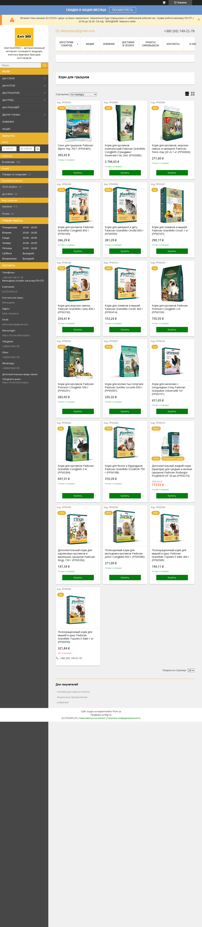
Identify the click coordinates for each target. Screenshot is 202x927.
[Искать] (44, 65)
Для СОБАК (8, 78)
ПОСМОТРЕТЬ (122, 9)
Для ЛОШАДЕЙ (10, 107)
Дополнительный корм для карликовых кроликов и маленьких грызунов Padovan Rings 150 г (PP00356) (76, 555)
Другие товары (11, 114)
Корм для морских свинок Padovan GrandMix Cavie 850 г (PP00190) (76, 309)
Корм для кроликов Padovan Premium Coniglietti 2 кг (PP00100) (170, 309)
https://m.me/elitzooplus (16, 335)
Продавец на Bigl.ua (101, 715)
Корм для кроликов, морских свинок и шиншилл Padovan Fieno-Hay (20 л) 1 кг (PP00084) (171, 149)
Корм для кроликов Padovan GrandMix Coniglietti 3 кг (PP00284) (76, 469)
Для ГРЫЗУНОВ (11, 92)
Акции (90, 43)
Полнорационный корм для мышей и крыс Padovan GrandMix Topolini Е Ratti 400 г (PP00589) (170, 555)
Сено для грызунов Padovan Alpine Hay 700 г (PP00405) (75, 147)
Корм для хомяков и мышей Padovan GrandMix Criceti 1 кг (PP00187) (170, 230)
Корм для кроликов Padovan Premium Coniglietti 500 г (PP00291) (76, 387)
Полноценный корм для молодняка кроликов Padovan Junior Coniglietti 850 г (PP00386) (125, 554)
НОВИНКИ (8, 121)
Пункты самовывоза (150, 44)
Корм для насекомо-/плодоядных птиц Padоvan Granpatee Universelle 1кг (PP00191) (168, 389)
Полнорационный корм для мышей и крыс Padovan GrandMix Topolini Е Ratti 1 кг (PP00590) (76, 637)
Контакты (173, 43)
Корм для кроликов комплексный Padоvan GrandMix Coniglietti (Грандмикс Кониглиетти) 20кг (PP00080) (125, 150)
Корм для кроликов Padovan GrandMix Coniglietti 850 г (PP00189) (76, 230)
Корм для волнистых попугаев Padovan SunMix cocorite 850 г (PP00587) (124, 387)
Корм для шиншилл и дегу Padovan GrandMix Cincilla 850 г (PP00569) (124, 230)
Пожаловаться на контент (92, 718)
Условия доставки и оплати (73, 691)
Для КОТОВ (8, 85)
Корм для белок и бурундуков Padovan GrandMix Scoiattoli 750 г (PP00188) (125, 469)
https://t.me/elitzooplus (15, 382)
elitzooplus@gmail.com (15, 324)
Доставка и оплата (128, 44)
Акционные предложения (72, 697)
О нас (192, 43)
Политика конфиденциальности (123, 718)
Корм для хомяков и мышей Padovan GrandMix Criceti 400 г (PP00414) (124, 309)
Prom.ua (117, 711)
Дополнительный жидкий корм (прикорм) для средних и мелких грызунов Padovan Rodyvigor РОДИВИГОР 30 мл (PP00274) (172, 471)
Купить (78, 172)
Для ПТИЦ (7, 100)
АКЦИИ (6, 129)
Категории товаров (66, 44)
